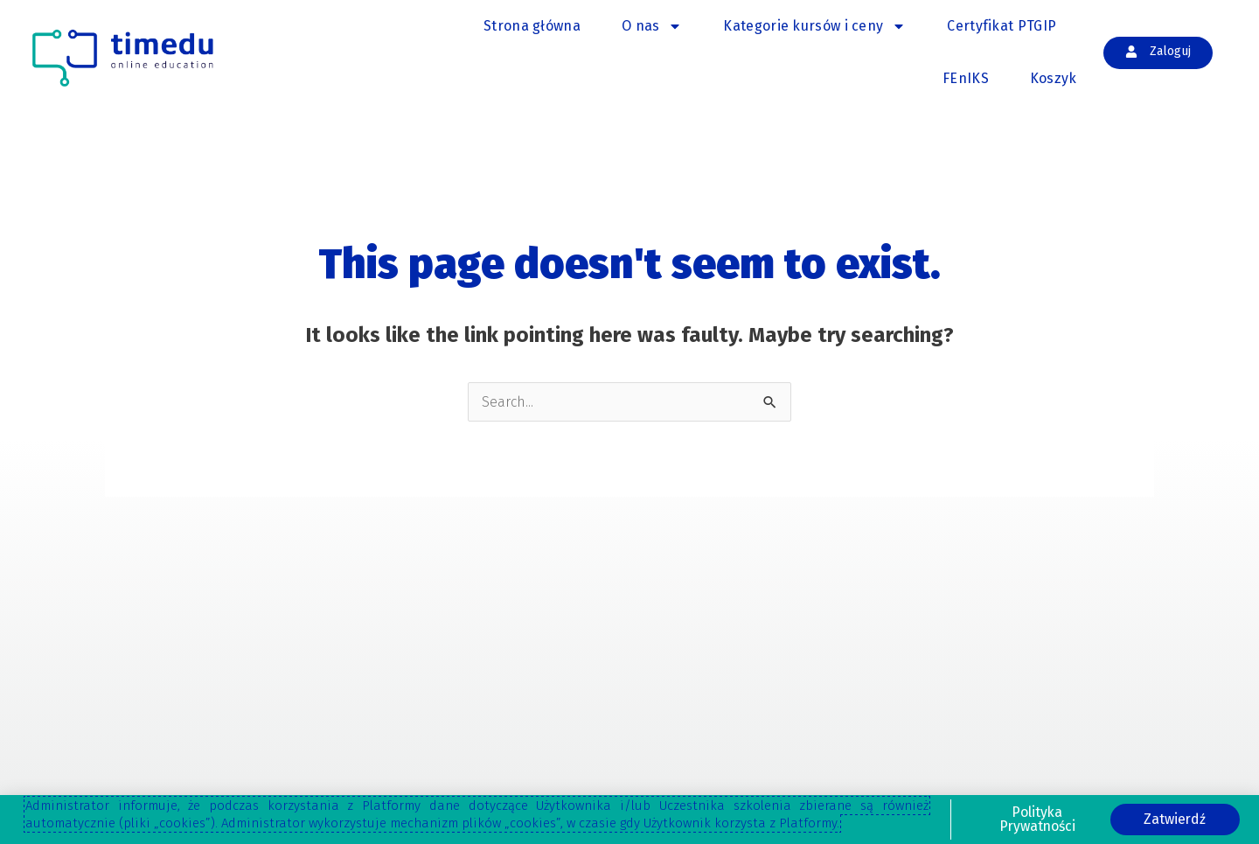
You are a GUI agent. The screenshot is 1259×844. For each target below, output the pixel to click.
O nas (652, 26)
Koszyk (1053, 78)
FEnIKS (966, 78)
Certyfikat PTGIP (1001, 25)
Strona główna (532, 25)
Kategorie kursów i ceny (814, 26)
